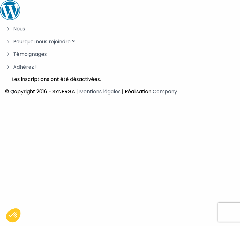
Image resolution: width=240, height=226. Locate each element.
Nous (19, 28)
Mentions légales (100, 91)
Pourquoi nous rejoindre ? (44, 41)
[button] (13, 215)
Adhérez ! (25, 67)
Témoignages (30, 54)
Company (165, 91)
